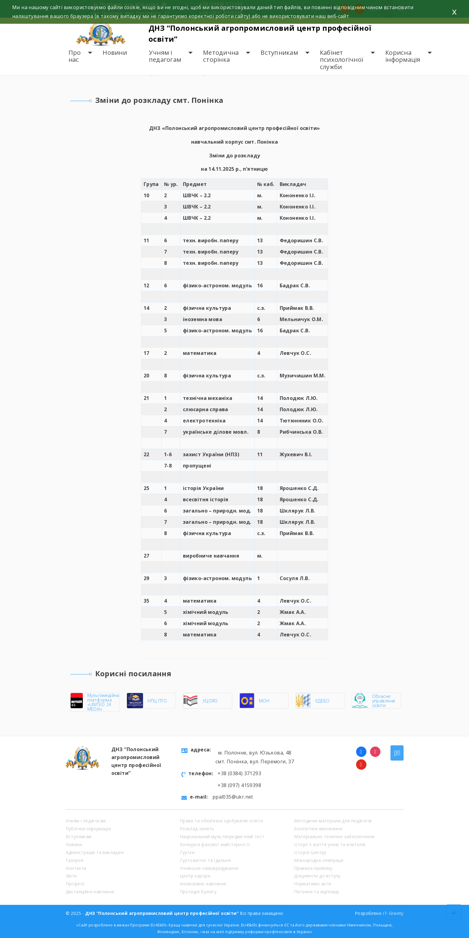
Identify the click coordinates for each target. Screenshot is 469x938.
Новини (115, 52)
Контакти (76, 868)
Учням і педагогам (165, 56)
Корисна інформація (402, 56)
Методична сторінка (221, 56)
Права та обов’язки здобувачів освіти (221, 821)
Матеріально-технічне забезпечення (334, 836)
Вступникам (279, 52)
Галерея (75, 860)
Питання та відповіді (316, 891)
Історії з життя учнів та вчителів (330, 844)
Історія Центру (310, 852)
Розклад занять (197, 828)
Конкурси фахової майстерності (215, 844)
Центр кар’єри (195, 876)
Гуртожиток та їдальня (205, 860)
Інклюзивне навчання (203, 884)
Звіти (71, 876)
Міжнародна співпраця (318, 860)
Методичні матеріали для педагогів (333, 821)
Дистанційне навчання (90, 891)
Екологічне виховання (318, 828)
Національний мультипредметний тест (222, 836)
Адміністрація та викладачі (95, 852)
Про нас (74, 56)
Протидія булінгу (198, 891)
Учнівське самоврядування (209, 868)
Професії (75, 884)
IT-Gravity (393, 913)
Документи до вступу (317, 876)
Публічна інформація (88, 828)
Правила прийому (313, 868)
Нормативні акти (312, 884)
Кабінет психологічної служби (341, 59)
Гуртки (187, 852)
